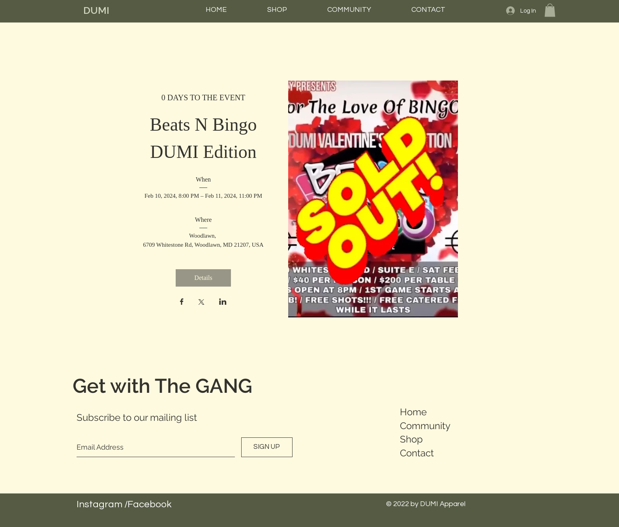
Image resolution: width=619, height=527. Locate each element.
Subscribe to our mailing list (137, 417)
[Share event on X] (201, 302)
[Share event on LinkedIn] (223, 302)
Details (203, 277)
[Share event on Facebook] (182, 302)
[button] (549, 10)
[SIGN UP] (267, 447)
